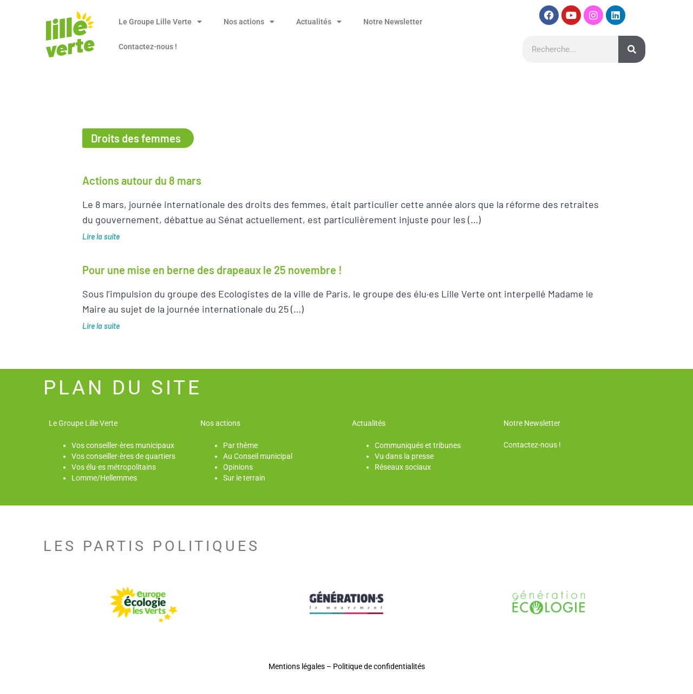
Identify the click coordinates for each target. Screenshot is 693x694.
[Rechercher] (631, 49)
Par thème (240, 445)
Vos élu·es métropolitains (113, 467)
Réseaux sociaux (403, 467)
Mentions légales (297, 666)
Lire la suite (101, 236)
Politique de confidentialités (379, 666)
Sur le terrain (244, 478)
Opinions (238, 467)
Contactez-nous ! (148, 46)
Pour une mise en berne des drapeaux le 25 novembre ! (212, 269)
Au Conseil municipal (257, 456)
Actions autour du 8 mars (141, 180)
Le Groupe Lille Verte (160, 21)
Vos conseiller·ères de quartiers (123, 456)
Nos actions (249, 21)
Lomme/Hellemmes (104, 478)
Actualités (319, 21)
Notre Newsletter (392, 21)
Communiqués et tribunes (418, 445)
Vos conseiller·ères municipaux (122, 445)
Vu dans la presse (404, 456)
